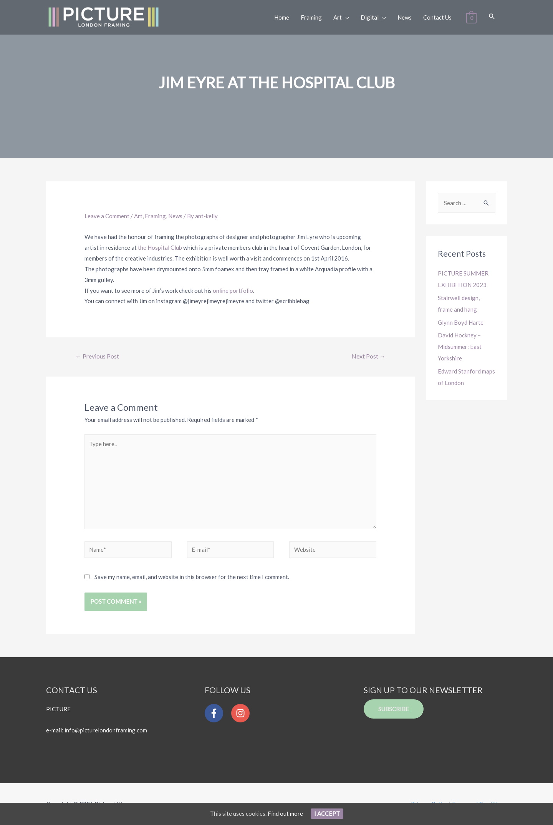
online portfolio (233, 290)
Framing (155, 215)
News (175, 215)
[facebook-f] (217, 713)
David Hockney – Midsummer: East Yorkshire (460, 347)
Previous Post (97, 356)
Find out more (285, 813)
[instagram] (242, 713)
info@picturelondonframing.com (106, 730)
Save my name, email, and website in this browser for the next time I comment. (191, 576)
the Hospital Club (160, 247)
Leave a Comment (106, 215)
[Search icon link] (491, 16)
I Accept (327, 813)
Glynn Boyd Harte (460, 322)
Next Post (368, 356)
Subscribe (393, 709)
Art (138, 215)
